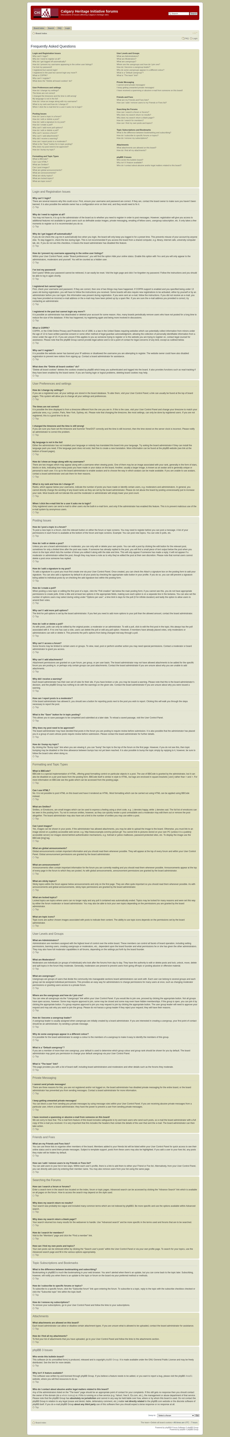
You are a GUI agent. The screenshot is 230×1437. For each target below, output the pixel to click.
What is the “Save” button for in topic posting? (53, 144)
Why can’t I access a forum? (45, 133)
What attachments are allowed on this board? (136, 148)
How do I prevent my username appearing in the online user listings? (63, 64)
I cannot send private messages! (131, 85)
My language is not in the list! (45, 99)
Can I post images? (41, 167)
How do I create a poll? (43, 125)
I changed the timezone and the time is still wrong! (54, 96)
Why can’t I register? (41, 78)
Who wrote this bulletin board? (130, 160)
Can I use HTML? (40, 162)
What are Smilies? (41, 164)
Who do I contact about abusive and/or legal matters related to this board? (149, 165)
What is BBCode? (40, 159)
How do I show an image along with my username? (55, 101)
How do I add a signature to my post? (49, 122)
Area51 (188, 1376)
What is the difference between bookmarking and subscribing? (144, 132)
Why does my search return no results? (134, 115)
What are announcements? (44, 173)
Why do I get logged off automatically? (49, 61)
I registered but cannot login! (45, 70)
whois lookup (68, 1395)
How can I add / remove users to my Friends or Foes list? (142, 103)
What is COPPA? (40, 75)
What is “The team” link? (127, 75)
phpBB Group (112, 1359)
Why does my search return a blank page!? (135, 118)
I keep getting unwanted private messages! (135, 87)
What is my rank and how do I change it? (50, 104)
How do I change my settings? (46, 90)
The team (145, 1422)
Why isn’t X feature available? (130, 162)
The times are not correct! (44, 93)
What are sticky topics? (43, 176)
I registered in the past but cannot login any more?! (55, 73)
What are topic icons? (42, 181)
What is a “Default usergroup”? (130, 73)
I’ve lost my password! (42, 67)
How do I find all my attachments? (131, 150)
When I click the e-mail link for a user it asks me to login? (57, 107)
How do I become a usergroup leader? (133, 67)
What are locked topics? (43, 178)
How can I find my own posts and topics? (134, 123)
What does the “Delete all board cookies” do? (52, 81)
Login (195, 38)
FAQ (187, 38)
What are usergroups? (126, 61)
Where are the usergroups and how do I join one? (138, 64)
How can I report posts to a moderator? (50, 141)
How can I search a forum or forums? (133, 112)
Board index (41, 33)
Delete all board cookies (161, 1422)
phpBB (168, 1427)
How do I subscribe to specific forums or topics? (137, 135)
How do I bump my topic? (44, 150)
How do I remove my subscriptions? (132, 138)
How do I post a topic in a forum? (47, 116)
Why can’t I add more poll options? (48, 127)
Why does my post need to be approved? (51, 147)
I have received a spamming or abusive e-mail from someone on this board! (150, 90)
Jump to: (152, 1415)
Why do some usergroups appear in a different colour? (140, 70)
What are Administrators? (128, 56)
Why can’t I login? (40, 56)
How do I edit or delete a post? (46, 119)
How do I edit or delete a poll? (46, 130)
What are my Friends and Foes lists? (133, 100)
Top (37, 207)
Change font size (194, 32)
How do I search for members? (130, 120)
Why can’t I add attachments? (46, 136)
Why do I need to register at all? (46, 59)
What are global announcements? (47, 170)
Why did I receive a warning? (45, 138)
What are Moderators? (126, 59)
